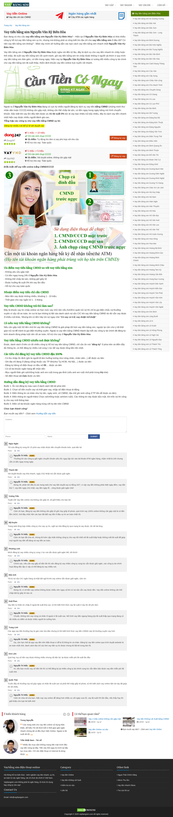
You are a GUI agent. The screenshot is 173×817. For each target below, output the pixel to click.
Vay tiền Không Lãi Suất (71, 780)
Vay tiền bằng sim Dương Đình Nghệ (148, 178)
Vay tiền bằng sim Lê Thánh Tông (147, 349)
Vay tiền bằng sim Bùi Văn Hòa (146, 59)
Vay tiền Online (155, 729)
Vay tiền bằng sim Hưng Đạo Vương (148, 279)
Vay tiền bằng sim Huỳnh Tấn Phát (148, 293)
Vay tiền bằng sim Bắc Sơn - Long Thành (147, 34)
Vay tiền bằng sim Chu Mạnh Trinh (147, 85)
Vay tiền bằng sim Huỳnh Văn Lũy (147, 302)
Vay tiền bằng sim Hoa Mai (144, 243)
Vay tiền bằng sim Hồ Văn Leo (146, 225)
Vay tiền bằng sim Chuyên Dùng (147, 90)
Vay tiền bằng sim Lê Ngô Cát (146, 335)
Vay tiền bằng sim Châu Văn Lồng (147, 80)
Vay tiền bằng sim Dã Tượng (145, 113)
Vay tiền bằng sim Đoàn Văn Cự (147, 160)
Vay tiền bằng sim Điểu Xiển (145, 141)
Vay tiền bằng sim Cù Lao (144, 99)
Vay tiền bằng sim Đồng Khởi (145, 164)
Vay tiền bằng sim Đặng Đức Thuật (148, 122)
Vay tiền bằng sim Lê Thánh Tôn (147, 344)
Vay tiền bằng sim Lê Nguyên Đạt (147, 340)
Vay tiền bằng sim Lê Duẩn (144, 326)
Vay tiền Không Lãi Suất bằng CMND (153, 719)
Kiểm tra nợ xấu (67, 785)
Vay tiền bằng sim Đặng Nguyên (147, 127)
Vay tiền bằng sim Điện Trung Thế (147, 136)
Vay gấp (109, 5)
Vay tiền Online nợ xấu (98, 729)
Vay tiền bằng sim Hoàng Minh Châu (148, 265)
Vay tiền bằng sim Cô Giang (145, 94)
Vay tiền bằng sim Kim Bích (145, 312)
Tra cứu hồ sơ (123, 790)
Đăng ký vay (118, 138)
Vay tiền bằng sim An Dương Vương (148, 19)
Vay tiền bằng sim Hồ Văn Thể (146, 230)
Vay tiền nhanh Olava (126, 785)
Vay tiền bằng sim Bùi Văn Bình (146, 54)
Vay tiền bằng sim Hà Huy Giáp (146, 192)
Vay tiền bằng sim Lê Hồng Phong (147, 330)
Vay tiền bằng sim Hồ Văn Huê (146, 220)
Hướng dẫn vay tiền (46, 413)
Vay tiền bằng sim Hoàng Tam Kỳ (147, 270)
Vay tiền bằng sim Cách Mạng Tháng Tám (148, 65)
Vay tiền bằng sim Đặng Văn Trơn (147, 132)
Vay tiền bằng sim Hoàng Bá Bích (147, 248)
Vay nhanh (126, 5)
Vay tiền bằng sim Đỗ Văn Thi (145, 155)
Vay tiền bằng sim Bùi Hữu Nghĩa (147, 45)
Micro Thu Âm (123, 780)
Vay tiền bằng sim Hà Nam (144, 197)
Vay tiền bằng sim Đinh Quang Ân (147, 146)
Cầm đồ (161, 5)
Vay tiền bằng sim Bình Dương (146, 40)
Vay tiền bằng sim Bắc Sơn (144, 28)
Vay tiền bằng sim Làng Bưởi (145, 316)
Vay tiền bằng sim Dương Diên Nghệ (148, 174)
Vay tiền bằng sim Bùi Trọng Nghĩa (148, 49)
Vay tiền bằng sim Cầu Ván (144, 71)
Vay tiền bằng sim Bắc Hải (144, 23)
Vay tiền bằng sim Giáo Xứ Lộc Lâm (148, 188)
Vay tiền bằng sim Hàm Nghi (145, 201)
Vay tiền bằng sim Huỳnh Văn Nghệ (148, 307)
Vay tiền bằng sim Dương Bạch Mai (148, 169)
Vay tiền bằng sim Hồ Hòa (144, 211)
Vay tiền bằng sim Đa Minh (144, 108)
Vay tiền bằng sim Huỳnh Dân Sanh (148, 284)
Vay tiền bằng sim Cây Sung (145, 76)
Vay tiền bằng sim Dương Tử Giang (148, 183)
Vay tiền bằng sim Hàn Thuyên (146, 206)
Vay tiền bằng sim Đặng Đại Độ (146, 118)
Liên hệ (64, 790)
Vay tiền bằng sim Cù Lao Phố (146, 104)
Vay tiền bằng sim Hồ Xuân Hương (148, 234)
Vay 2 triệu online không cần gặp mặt (105, 719)
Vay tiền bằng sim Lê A (143, 321)
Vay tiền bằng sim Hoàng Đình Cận (148, 253)
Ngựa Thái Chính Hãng (127, 775)
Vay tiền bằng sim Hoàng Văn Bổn (147, 274)
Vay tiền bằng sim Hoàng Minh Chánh (146, 258)
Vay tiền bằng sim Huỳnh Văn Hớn (148, 298)
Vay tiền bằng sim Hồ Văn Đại (146, 215)
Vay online (145, 5)
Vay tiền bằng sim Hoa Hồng (145, 239)
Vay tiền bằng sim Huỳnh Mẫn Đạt (147, 288)
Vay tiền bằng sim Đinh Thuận (146, 150)
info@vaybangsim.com (18, 797)
